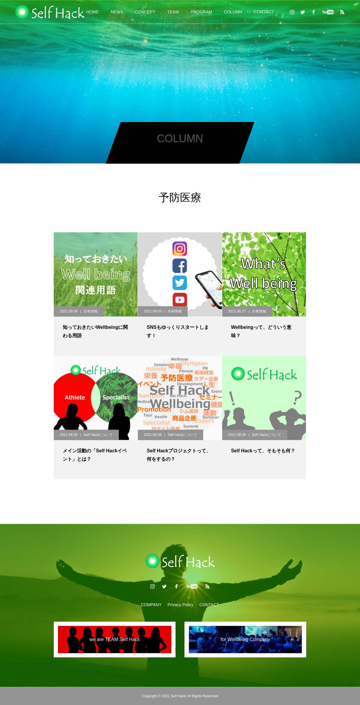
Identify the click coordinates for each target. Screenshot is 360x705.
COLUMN (233, 12)
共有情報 (90, 311)
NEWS (117, 12)
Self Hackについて (98, 435)
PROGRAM (201, 12)
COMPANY (151, 604)
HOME (92, 12)
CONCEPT (145, 12)
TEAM (173, 12)
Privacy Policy (180, 604)
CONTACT (264, 12)
